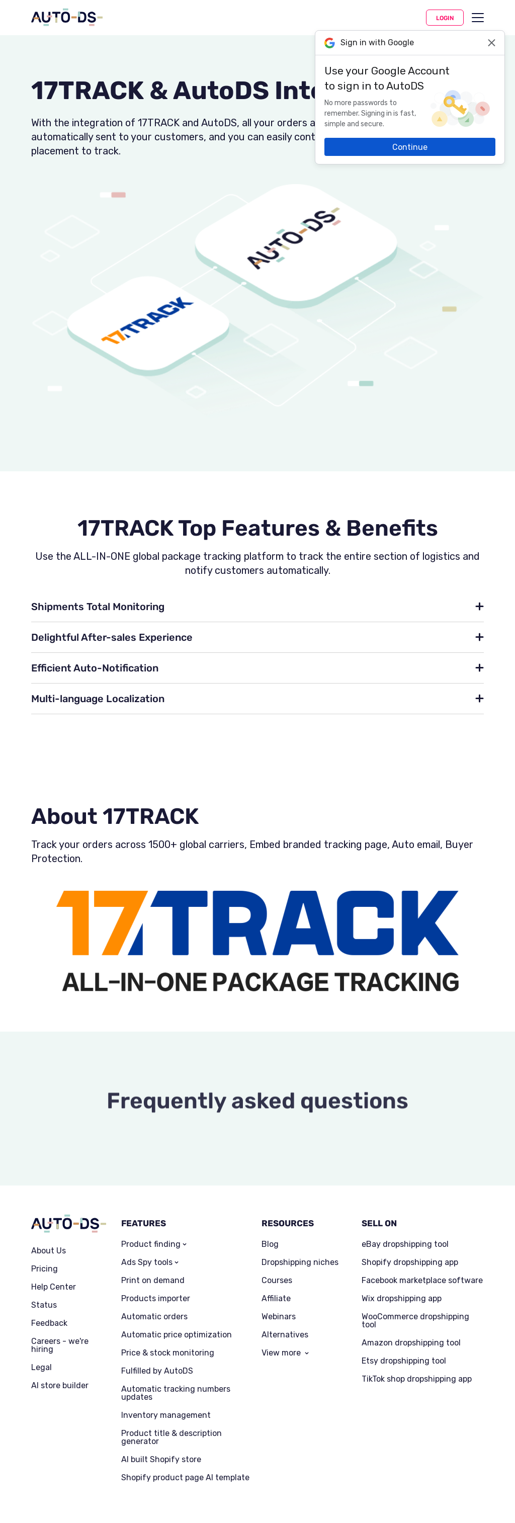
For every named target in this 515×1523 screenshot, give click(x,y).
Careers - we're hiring (60, 1345)
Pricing (44, 1269)
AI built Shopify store (161, 1460)
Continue (409, 147)
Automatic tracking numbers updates (175, 1393)
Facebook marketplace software (422, 1281)
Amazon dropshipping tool (411, 1343)
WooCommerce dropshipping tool (415, 1321)
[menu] (478, 18)
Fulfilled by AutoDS (157, 1371)
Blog (270, 1244)
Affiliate (276, 1299)
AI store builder (60, 1386)
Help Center (53, 1287)
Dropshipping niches (300, 1262)
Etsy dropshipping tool (404, 1361)
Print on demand (153, 1281)
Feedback (49, 1323)
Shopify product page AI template (185, 1478)
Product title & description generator (171, 1437)
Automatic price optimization (176, 1335)
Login (445, 18)
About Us (48, 1251)
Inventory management (166, 1415)
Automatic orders (154, 1317)
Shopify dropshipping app (410, 1262)
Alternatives (285, 1335)
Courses (277, 1281)
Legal (41, 1368)
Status (44, 1305)
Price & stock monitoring (167, 1353)
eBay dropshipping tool (405, 1244)
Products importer (155, 1299)
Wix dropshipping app (402, 1299)
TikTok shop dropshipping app (417, 1379)
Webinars (279, 1317)
